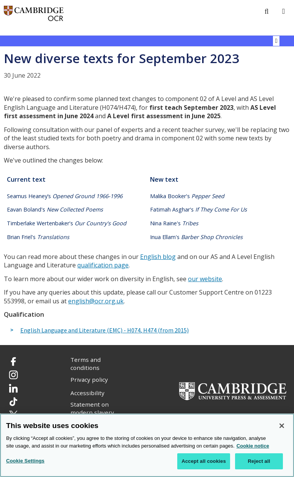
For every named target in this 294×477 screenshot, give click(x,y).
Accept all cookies (203, 461)
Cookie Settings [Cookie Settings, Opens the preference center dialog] (25, 461)
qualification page (103, 265)
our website (205, 279)
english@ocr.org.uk (96, 301)
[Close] (281, 426)
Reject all (259, 461)
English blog (158, 256)
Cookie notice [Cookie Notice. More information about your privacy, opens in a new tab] (253, 446)
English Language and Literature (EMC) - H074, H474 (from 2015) (104, 330)
